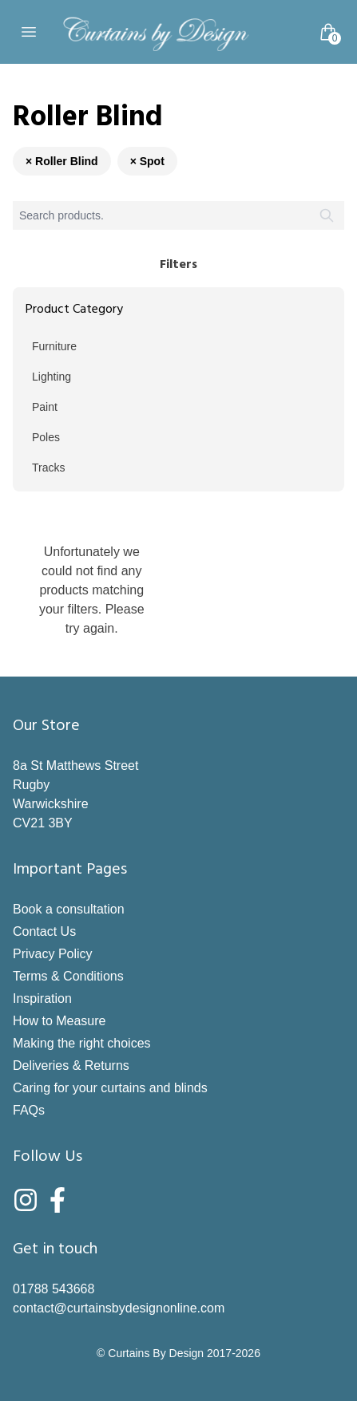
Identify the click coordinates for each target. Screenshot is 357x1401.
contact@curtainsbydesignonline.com (118, 1308)
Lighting (51, 376)
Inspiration (42, 998)
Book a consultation (69, 909)
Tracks (48, 467)
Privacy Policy (53, 954)
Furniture (54, 346)
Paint (45, 407)
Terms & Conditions (68, 976)
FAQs (29, 1110)
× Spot (147, 161)
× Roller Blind (62, 161)
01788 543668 (53, 1289)
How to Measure (59, 1021)
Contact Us (44, 931)
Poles (46, 437)
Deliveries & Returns (71, 1065)
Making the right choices (82, 1043)
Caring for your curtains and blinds (110, 1088)
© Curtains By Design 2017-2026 (178, 1353)
